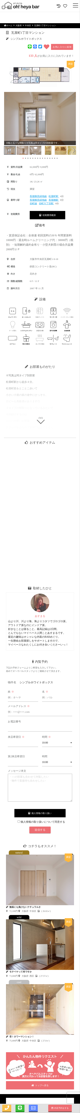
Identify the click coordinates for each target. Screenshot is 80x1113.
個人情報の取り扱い (40, 813)
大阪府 (19, 25)
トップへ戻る (40, 1085)
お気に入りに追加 (62, 47)
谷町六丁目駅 (46, 203)
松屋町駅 (54, 196)
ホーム (8, 25)
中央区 (28, 25)
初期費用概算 (47, 215)
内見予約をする (60, 1108)
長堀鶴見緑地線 (38, 196)
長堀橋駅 (54, 200)
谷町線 (33, 203)
